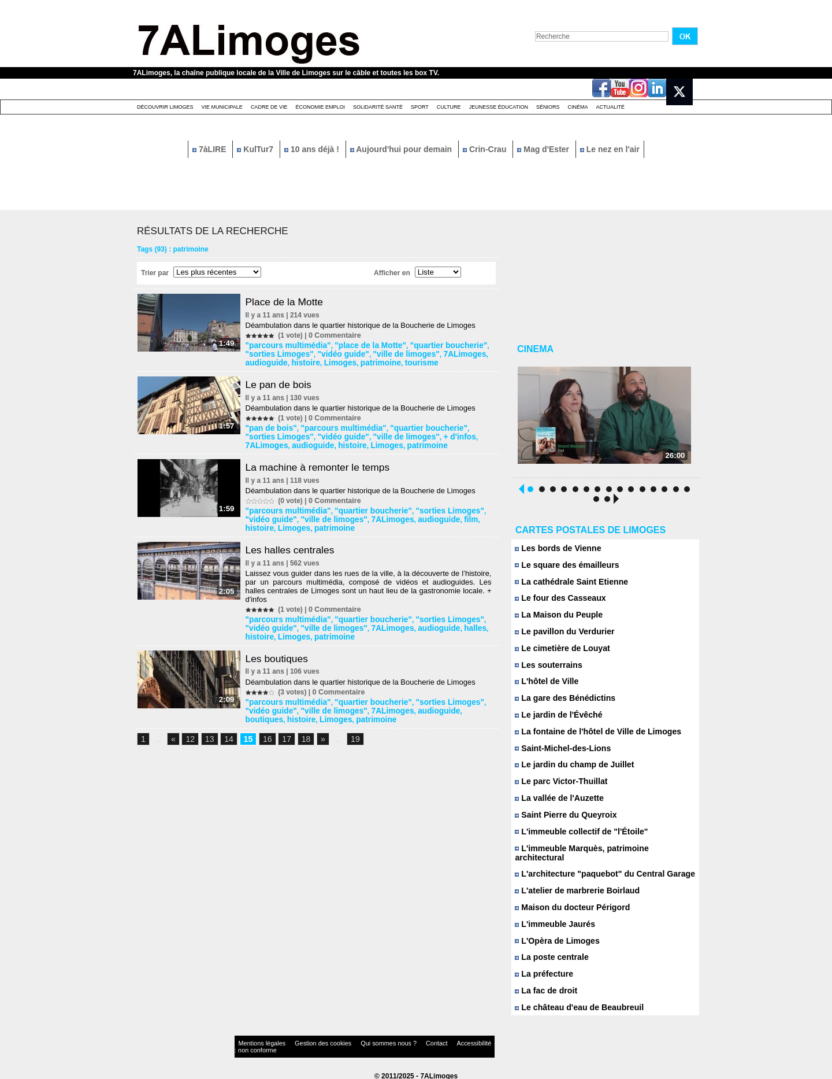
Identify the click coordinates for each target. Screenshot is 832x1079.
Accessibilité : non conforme (438, 1041)
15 (244, 731)
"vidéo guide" (306, 353)
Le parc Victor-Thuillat (558, 786)
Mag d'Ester (544, 149)
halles (428, 622)
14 (226, 731)
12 (189, 731)
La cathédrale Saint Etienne (567, 585)
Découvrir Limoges (165, 107)
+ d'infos (409, 434)
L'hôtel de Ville (544, 685)
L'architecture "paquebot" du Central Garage (598, 870)
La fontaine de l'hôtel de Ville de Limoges (591, 735)
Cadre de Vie (269, 107)
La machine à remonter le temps (323, 464)
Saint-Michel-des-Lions (559, 752)
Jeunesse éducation (498, 107)
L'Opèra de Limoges (554, 937)
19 (348, 731)
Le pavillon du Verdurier (561, 635)
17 (282, 731)
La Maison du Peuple (555, 618)
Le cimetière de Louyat (559, 652)
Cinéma (578, 107)
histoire (260, 361)
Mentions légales (256, 1041)
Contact (393, 1041)
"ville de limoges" (362, 353)
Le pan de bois (282, 383)
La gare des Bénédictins (561, 702)
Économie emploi (320, 107)
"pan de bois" (271, 426)
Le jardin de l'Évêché (555, 719)
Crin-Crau (485, 149)
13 (207, 731)
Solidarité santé (378, 107)
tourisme (363, 361)
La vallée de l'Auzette (556, 803)
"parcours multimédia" (285, 345)
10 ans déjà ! (312, 149)
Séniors (548, 107)
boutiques (434, 703)
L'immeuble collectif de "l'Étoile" (576, 836)
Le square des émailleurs (563, 568)
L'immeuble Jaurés (552, 920)
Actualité (610, 107)
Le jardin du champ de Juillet (570, 769)
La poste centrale (549, 953)
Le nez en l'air (610, 149)
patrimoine (327, 361)
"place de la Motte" (358, 345)
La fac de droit (544, 987)
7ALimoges (414, 353)
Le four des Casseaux (557, 601)
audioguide (454, 353)
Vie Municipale (222, 107)
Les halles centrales (294, 544)
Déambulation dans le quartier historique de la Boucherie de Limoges (363, 325)
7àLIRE (210, 149)
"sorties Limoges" (428, 507)
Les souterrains (546, 668)
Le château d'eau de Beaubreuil (574, 1004)
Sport (420, 107)
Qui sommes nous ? (355, 1041)
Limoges (291, 361)
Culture (449, 107)
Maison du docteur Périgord (568, 903)
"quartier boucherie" (427, 345)
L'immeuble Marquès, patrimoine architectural (600, 853)
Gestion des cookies (304, 1041)
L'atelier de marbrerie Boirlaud (572, 886)
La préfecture (542, 970)
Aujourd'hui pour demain (402, 149)
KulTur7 (256, 149)
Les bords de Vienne (555, 551)
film (424, 515)
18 (300, 731)
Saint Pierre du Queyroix (562, 819)
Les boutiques (280, 651)
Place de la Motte (288, 302)
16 (263, 731)
